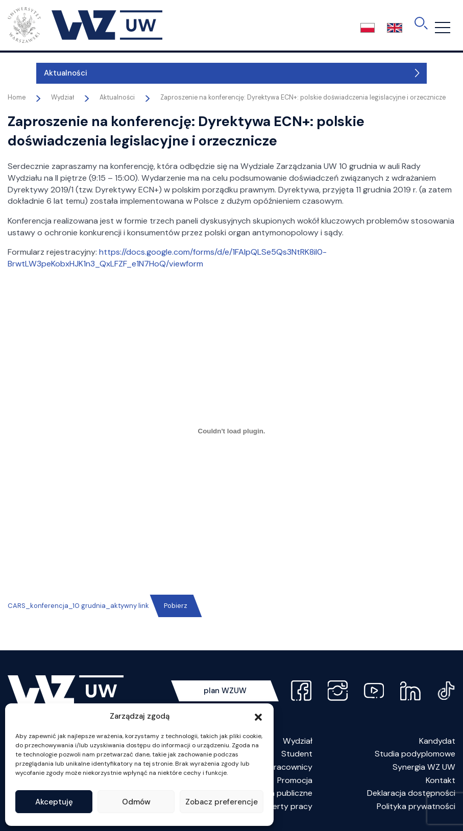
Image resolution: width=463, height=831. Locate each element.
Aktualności (37, 73)
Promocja (294, 780)
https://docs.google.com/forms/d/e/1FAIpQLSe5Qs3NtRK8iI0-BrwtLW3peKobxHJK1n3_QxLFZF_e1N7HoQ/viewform (167, 258)
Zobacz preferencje (221, 802)
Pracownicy (290, 767)
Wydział (297, 741)
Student (296, 753)
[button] (258, 716)
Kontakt (440, 780)
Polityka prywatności (416, 806)
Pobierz (175, 605)
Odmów (136, 802)
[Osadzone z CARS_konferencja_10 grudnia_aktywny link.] (231, 431)
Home (17, 97)
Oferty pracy (287, 806)
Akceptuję (54, 802)
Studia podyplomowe (415, 753)
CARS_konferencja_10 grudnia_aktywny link (78, 605)
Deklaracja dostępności (411, 793)
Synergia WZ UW (424, 767)
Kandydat (437, 741)
